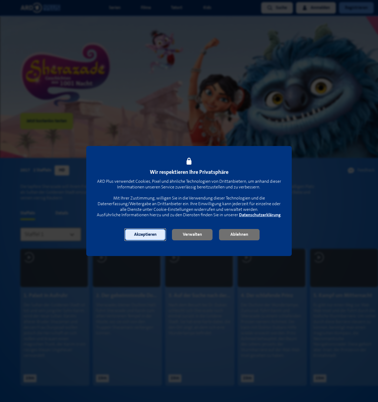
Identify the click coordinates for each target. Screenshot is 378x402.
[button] (145, 234)
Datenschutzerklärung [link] (260, 215)
